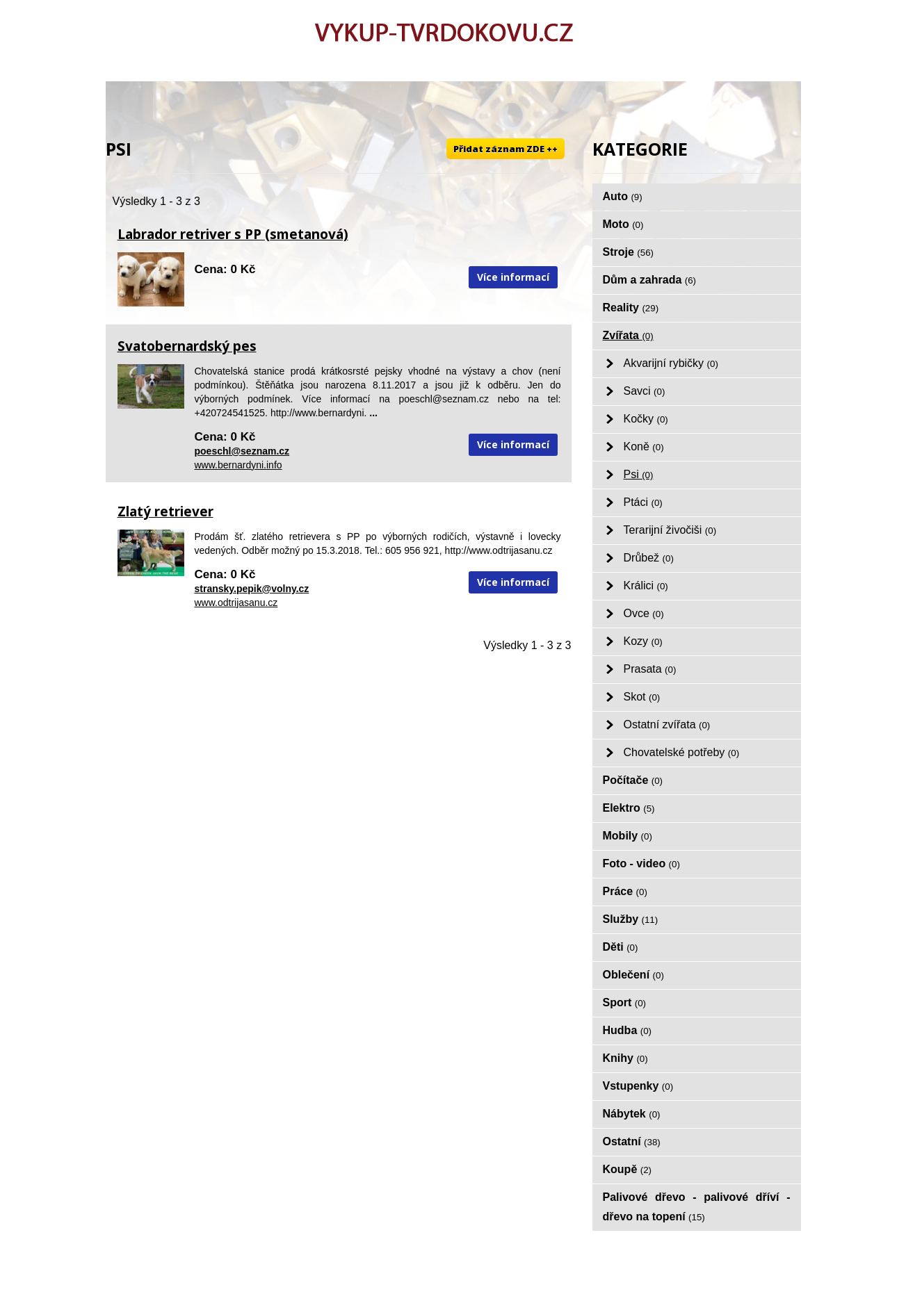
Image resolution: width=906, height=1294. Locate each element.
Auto (622, 196)
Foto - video (641, 863)
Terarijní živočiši (670, 530)
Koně (644, 446)
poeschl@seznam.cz (242, 451)
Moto (623, 224)
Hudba (627, 1030)
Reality (631, 307)
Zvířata (628, 335)
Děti (620, 947)
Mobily (627, 836)
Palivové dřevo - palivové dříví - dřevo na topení (697, 1206)
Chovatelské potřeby (682, 752)
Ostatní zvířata (667, 724)
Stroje (628, 252)
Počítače (633, 780)
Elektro (629, 808)
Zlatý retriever (165, 511)
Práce (625, 891)
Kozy (643, 641)
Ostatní (632, 1141)
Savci (644, 391)
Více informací (513, 277)
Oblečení (633, 975)
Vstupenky (638, 1086)
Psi (639, 474)
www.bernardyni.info (238, 464)
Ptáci (643, 502)
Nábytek (632, 1114)
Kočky (646, 419)
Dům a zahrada (650, 280)
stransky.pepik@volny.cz (252, 588)
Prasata (650, 669)
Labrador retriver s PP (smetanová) (233, 234)
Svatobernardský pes (187, 346)
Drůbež (649, 558)
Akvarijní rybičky (671, 363)
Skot (642, 697)
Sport (625, 1002)
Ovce (644, 613)
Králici (646, 585)
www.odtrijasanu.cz (236, 602)
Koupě (627, 1169)
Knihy (625, 1058)
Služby (630, 919)
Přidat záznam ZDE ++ (505, 148)
